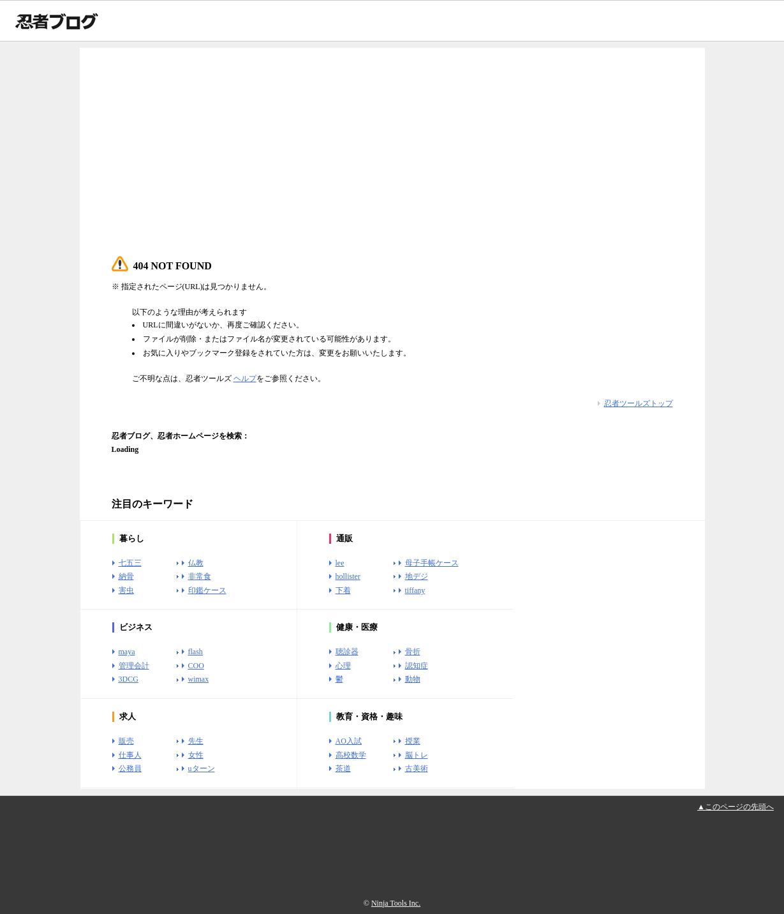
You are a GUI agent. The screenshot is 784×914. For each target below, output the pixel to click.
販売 (126, 741)
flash (195, 651)
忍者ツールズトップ (638, 403)
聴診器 (347, 651)
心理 (343, 665)
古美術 (416, 768)
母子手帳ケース (432, 562)
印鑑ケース (207, 590)
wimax (198, 679)
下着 (343, 590)
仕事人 (130, 755)
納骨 (126, 576)
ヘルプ (244, 378)
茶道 (343, 768)
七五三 (130, 562)
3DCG (128, 679)
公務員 (130, 768)
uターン (201, 768)
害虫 (126, 590)
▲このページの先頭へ (735, 806)
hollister (348, 576)
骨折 (412, 651)
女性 (195, 755)
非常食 (199, 576)
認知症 (416, 665)
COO (196, 665)
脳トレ (416, 755)
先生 (195, 741)
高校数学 (351, 755)
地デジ (416, 576)
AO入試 (349, 741)
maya (127, 651)
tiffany (415, 590)
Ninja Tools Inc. (395, 903)
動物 (412, 679)
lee (340, 562)
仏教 (195, 562)
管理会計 (134, 665)
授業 (412, 741)
